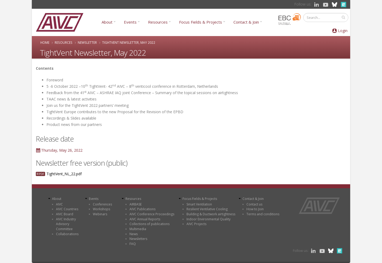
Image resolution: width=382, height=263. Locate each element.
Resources (158, 22)
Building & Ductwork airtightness (210, 214)
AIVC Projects (196, 224)
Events (130, 22)
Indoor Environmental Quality (208, 219)
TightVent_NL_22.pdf (64, 173)
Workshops (101, 209)
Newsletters (138, 238)
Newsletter (87, 42)
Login (343, 30)
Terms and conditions (262, 214)
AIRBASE (135, 204)
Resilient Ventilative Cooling (207, 209)
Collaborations (67, 234)
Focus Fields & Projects (200, 22)
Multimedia (137, 229)
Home (44, 42)
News (133, 234)
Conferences (102, 204)
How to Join (255, 209)
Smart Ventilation (199, 204)
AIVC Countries (67, 209)
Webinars (100, 214)
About (107, 22)
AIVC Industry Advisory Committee (66, 224)
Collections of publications (149, 224)
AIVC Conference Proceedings (151, 214)
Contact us (254, 204)
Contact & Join (246, 22)
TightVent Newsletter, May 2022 (128, 42)
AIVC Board (64, 214)
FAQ (132, 244)
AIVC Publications (142, 209)
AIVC (59, 204)
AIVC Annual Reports (144, 219)
